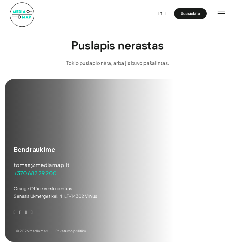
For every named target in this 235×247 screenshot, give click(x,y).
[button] (163, 13)
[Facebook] (15, 212)
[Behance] (32, 212)
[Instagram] (20, 212)
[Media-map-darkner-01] (22, 14)
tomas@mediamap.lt (41, 164)
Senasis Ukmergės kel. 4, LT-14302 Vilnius (55, 196)
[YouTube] (26, 212)
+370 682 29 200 (35, 173)
